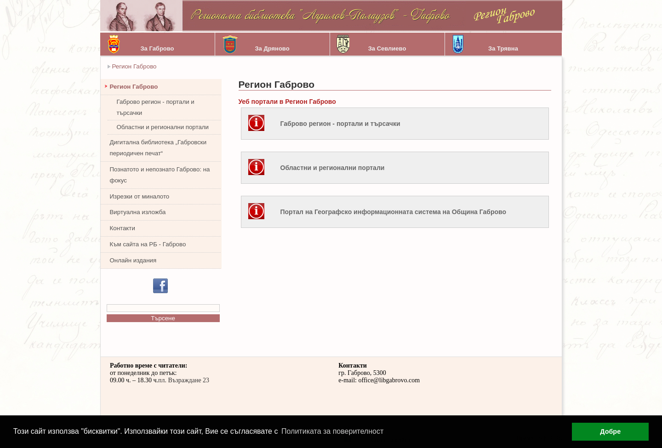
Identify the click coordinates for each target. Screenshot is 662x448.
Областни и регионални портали (163, 127)
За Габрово (157, 48)
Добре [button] (610, 431)
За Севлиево (387, 48)
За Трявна (503, 48)
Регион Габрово (134, 66)
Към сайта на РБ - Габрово (148, 244)
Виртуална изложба (138, 212)
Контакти (122, 228)
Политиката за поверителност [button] (332, 431)
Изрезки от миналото (140, 196)
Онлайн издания (133, 260)
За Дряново (272, 48)
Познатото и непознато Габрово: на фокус (160, 175)
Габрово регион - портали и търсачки (155, 107)
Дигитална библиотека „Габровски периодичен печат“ (158, 148)
